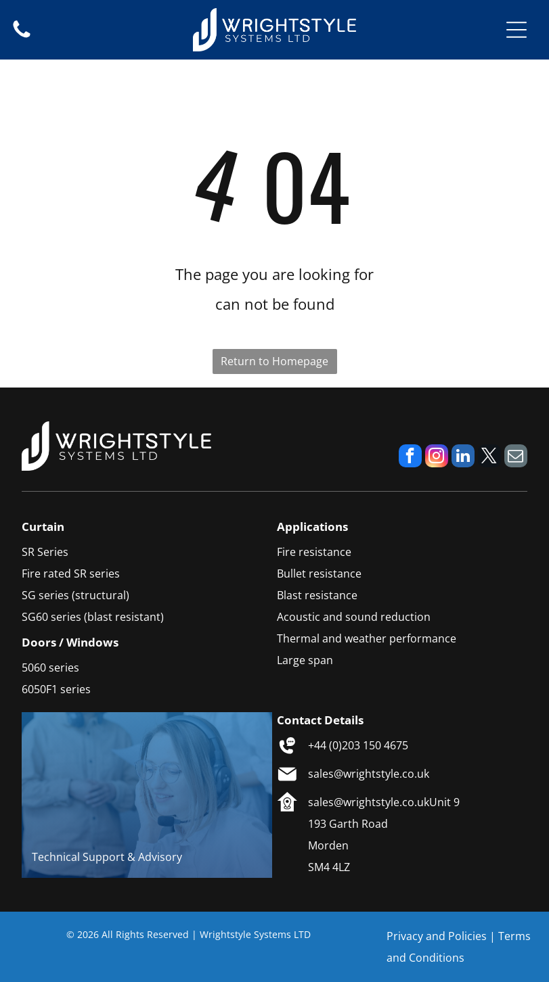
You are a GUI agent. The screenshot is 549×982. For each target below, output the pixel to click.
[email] (515, 457)
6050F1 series (56, 689)
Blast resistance (317, 595)
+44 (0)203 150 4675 (358, 745)
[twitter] (489, 457)
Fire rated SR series (71, 573)
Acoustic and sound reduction (354, 616)
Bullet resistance (319, 573)
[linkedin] (463, 457)
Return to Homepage (274, 361)
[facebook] (410, 457)
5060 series (50, 667)
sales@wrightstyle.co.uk (368, 773)
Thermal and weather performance (366, 638)
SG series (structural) (75, 595)
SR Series (45, 551)
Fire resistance (314, 551)
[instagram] (436, 457)
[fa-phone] (21, 36)
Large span (305, 660)
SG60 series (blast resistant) (93, 616)
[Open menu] (516, 30)
